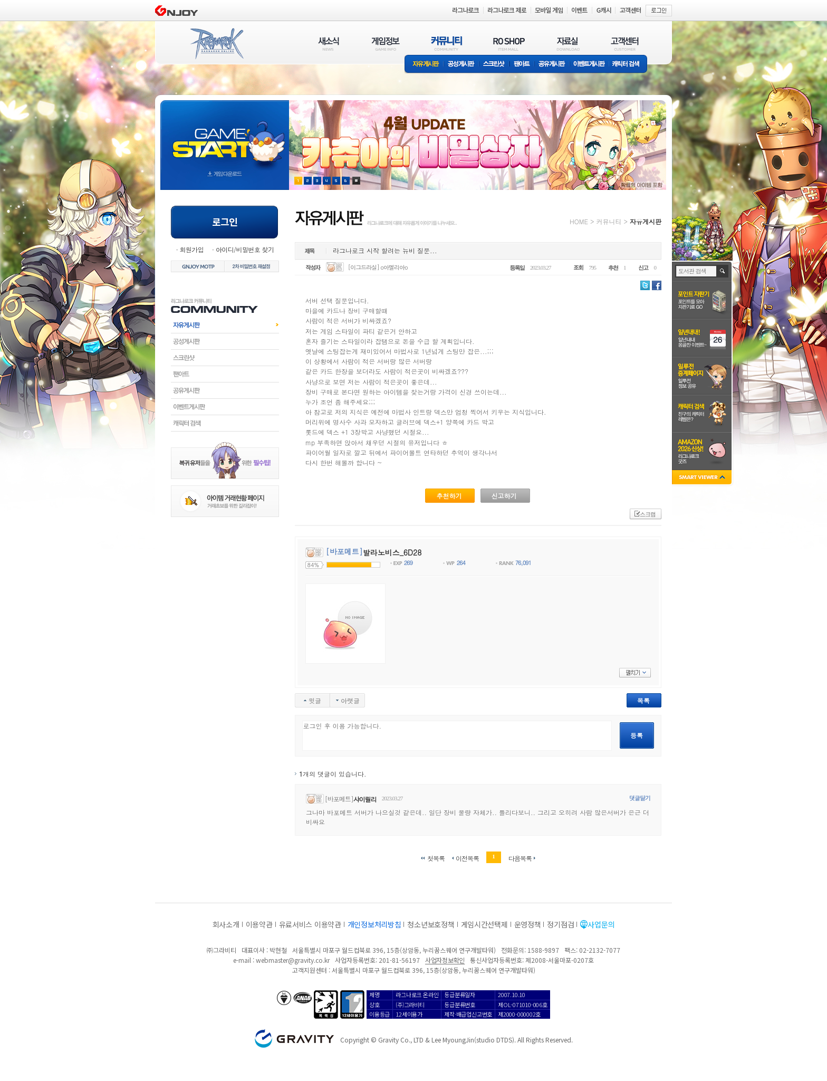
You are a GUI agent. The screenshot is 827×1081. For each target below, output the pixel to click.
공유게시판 (552, 64)
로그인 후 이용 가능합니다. (457, 736)
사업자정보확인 (445, 959)
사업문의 (601, 924)
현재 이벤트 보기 (356, 181)
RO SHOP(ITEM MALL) (509, 43)
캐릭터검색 (225, 423)
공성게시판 (461, 64)
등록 (636, 735)
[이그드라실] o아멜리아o (378, 267)
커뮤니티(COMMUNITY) (447, 43)
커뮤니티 (608, 221)
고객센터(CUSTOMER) (624, 43)
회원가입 (191, 249)
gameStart (224, 135)
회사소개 (226, 924)
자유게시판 (424, 64)
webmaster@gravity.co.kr (293, 959)
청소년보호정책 (430, 924)
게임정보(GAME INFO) (385, 43)
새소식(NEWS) (328, 43)
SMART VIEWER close (703, 478)
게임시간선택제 (484, 924)
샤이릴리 (365, 799)
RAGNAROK (216, 44)
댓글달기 (639, 798)
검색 (722, 271)
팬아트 (521, 64)
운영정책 (527, 924)
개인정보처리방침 (374, 924)
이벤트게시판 (589, 64)
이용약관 (259, 924)
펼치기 (635, 672)
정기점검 (560, 924)
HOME (579, 221)
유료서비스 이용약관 (310, 924)
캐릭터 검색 (629, 64)
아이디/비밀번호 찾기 (245, 249)
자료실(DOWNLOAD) (567, 43)
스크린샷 (494, 64)
